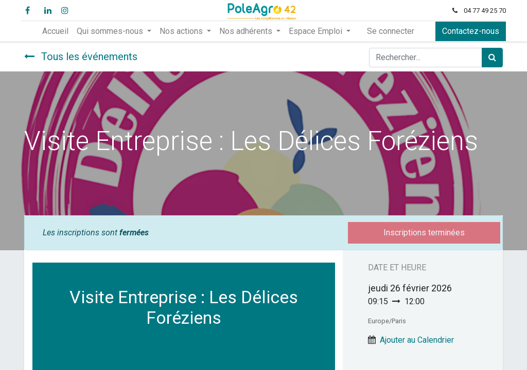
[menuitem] (55, 31)
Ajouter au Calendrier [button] (417, 340)
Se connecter (390, 31)
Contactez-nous (467, 31)
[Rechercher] (492, 57)
